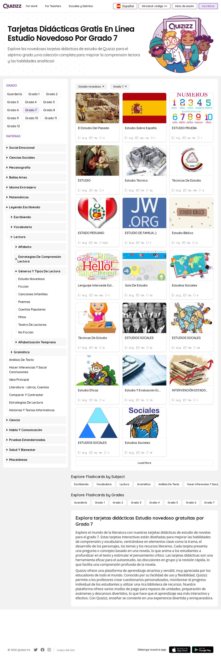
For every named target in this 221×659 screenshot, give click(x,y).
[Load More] (144, 463)
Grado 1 (33, 94)
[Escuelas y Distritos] (81, 6)
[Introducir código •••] (154, 6)
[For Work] (32, 6)
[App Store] (179, 649)
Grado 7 (31, 110)
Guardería (14, 94)
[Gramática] (144, 484)
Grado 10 (31, 118)
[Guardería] (80, 503)
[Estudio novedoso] (91, 87)
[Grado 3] (136, 503)
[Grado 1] (100, 503)
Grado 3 (12, 102)
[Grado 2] (117, 503)
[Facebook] (42, 650)
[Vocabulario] (104, 484)
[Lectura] (124, 484)
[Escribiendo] (81, 484)
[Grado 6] (191, 503)
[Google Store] (202, 649)
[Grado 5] (172, 503)
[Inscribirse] (208, 6)
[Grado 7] (120, 87)
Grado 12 (13, 126)
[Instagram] (49, 650)
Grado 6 (13, 110)
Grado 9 (13, 118)
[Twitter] (36, 650)
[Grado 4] (154, 503)
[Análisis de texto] (169, 484)
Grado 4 (31, 102)
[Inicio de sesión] (184, 6)
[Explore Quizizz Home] (12, 6)
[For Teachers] (53, 6)
